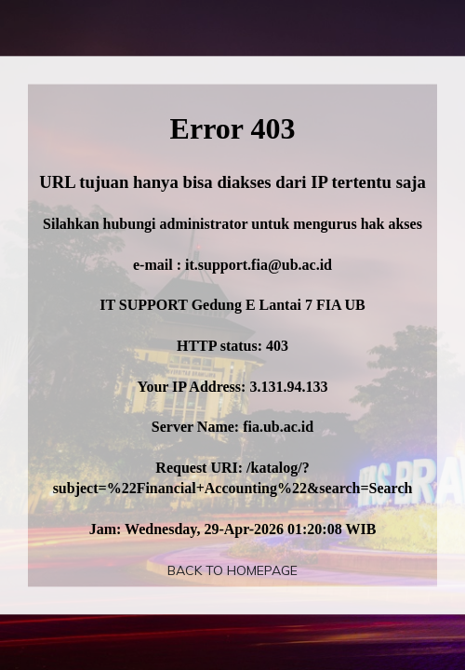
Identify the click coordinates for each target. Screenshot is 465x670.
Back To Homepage (232, 570)
